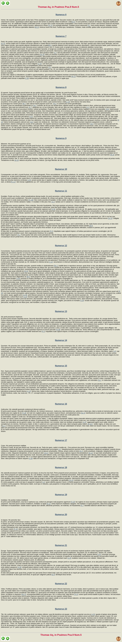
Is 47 (84, 422)
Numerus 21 (61, 545)
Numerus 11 (61, 191)
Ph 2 (54, 104)
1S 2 (53, 202)
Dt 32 (26, 271)
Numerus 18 (61, 467)
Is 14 (51, 262)
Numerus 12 (61, 245)
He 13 (73, 76)
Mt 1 (24, 104)
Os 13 (110, 218)
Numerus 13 (61, 311)
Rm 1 (56, 266)
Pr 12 (49, 504)
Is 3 (55, 53)
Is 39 (27, 78)
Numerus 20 (61, 514)
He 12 (91, 453)
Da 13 (83, 413)
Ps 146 (30, 200)
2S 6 (107, 109)
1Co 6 (46, 453)
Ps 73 (50, 25)
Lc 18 (68, 102)
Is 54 (29, 180)
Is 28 (82, 300)
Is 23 (25, 297)
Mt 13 (37, 27)
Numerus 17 (61, 440)
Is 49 (19, 567)
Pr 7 (82, 505)
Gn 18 (42, 54)
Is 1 (89, 25)
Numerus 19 (61, 494)
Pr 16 (16, 529)
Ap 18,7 (90, 424)
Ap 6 (31, 122)
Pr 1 (18, 235)
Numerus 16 (61, 404)
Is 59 (30, 458)
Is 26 (69, 558)
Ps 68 (58, 330)
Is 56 (53, 209)
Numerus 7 (61, 36)
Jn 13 (76, 594)
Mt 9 (49, 45)
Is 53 (99, 554)
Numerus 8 (61, 87)
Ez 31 (3, 43)
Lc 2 (87, 107)
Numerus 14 (61, 340)
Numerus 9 (61, 138)
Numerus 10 (61, 169)
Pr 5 (51, 231)
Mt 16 (112, 155)
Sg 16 (17, 160)
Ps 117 (13, 182)
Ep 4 (81, 451)
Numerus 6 (61, 15)
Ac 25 (25, 295)
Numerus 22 (61, 583)
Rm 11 (23, 594)
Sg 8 (91, 226)
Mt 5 (28, 277)
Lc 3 (3, 426)
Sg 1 (34, 105)
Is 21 (31, 116)
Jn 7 (30, 107)
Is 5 (114, 351)
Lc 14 (39, 64)
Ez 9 (53, 575)
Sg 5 (91, 124)
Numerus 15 (61, 366)
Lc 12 (29, 391)
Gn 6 (73, 22)
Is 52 (93, 614)
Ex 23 (71, 480)
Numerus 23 (61, 609)
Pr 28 (24, 413)
